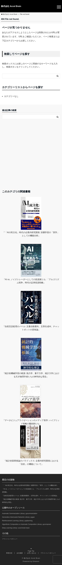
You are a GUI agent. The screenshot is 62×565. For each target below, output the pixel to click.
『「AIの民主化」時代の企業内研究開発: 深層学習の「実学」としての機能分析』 (30, 485)
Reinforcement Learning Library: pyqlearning (17, 521)
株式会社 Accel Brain (11, 6)
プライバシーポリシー (9, 539)
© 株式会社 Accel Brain (31, 558)
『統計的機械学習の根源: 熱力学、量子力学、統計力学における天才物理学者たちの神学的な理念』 (31, 500)
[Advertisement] (31, 154)
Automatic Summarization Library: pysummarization (19, 513)
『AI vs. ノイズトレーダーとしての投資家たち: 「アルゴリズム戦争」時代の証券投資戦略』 (31, 490)
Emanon (36, 561)
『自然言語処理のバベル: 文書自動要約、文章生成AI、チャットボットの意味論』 (30, 496)
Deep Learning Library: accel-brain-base (16, 528)
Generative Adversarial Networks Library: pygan (18, 517)
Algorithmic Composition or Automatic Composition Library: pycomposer (26, 524)
